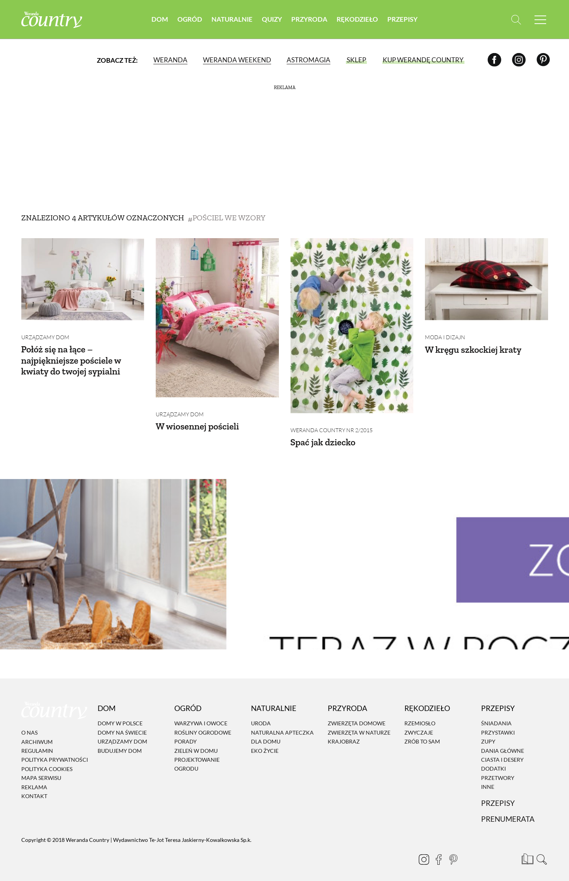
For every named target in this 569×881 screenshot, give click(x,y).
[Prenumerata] (526, 852)
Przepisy (402, 19)
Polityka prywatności (54, 754)
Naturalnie (232, 19)
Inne (487, 781)
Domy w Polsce (120, 717)
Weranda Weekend (237, 60)
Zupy (488, 735)
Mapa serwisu (41, 772)
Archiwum (37, 736)
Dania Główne (502, 745)
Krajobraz (344, 735)
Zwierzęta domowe (356, 717)
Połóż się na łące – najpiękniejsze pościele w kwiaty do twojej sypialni (71, 354)
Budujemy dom (120, 745)
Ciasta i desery (502, 753)
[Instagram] (519, 60)
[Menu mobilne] (540, 19)
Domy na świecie (122, 726)
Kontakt (34, 790)
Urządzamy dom (45, 331)
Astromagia (308, 60)
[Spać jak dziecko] (352, 325)
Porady (185, 735)
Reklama (34, 781)
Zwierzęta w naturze (359, 726)
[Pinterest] (543, 60)
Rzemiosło (419, 717)
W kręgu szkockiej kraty (474, 343)
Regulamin (37, 745)
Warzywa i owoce (200, 717)
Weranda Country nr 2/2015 (332, 424)
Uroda (261, 717)
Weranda (170, 60)
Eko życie (264, 745)
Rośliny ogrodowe (202, 726)
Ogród (189, 19)
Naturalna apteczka (282, 726)
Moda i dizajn (445, 331)
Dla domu (265, 735)
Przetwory (497, 772)
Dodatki (493, 763)
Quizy (272, 19)
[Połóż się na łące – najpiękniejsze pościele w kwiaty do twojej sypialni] (82, 279)
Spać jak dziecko (323, 436)
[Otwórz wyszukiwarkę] (516, 19)
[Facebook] (494, 60)
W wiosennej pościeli (198, 420)
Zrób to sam (422, 735)
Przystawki (498, 726)
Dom (159, 19)
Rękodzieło (357, 19)
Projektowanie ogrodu (197, 758)
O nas (29, 726)
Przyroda (309, 19)
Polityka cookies (46, 763)
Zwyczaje (418, 726)
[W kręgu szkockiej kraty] (486, 279)
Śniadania (496, 717)
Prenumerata (508, 813)
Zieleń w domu (196, 745)
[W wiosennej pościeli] (217, 317)
